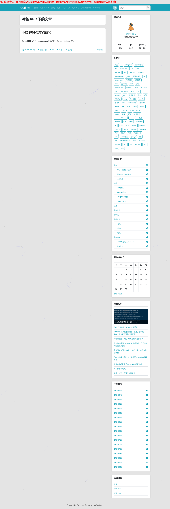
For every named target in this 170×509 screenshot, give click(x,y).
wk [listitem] (123, 106)
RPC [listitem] (132, 91)
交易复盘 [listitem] (132, 72)
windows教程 (121, 192)
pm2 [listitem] (122, 148)
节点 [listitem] (138, 91)
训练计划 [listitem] (129, 87)
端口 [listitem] (125, 144)
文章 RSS (117, 489)
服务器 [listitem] (134, 125)
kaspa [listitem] (135, 106)
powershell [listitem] (139, 122)
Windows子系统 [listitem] (125, 140)
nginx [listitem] (116, 84)
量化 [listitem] (145, 144)
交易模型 (120, 179)
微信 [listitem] (128, 76)
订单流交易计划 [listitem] (135, 110)
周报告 (119, 228)
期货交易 (120, 246)
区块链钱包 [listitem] (136, 76)
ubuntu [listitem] (141, 99)
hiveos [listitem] (117, 106)
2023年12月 (118, 440)
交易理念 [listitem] (124, 84)
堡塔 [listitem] (137, 84)
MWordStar (98, 505)
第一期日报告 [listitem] (119, 87)
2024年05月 (118, 431)
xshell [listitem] (130, 122)
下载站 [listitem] (123, 133)
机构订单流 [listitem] (123, 69)
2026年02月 (118, 404)
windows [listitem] (117, 72)
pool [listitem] (128, 106)
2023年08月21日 (30, 50)
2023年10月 (118, 449)
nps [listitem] (116, 69)
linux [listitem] (125, 72)
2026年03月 (118, 399)
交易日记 (117, 237)
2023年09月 (118, 453)
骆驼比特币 (25, 7)
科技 (115, 183)
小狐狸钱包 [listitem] (124, 91)
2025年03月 (118, 417)
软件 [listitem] (124, 95)
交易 (115, 165)
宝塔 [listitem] (131, 84)
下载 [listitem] (129, 133)
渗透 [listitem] (145, 95)
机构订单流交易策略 (124, 170)
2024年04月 (118, 435)
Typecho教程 (121, 201)
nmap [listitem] (125, 99)
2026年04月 (118, 395)
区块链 (70, 50)
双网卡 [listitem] (126, 129)
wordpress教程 (122, 197)
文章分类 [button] (44, 8)
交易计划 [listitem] (124, 110)
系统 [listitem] (139, 95)
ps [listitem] (115, 125)
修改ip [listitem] (117, 103)
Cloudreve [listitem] (143, 129)
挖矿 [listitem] (116, 91)
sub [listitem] (124, 122)
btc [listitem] (144, 76)
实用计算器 (86, 8)
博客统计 (96, 8)
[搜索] (132, 7)
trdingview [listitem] (128, 65)
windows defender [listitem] (120, 118)
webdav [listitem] (142, 106)
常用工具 (66, 8)
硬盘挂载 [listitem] (134, 129)
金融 (115, 206)
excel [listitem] (116, 110)
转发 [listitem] (134, 140)
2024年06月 (118, 426)
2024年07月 (118, 422)
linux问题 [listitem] (133, 99)
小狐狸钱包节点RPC (36, 33)
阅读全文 (100, 50)
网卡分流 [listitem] (142, 125)
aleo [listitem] (116, 137)
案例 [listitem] (131, 69)
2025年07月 (118, 408)
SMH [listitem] (123, 114)
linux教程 (120, 188)
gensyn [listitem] (133, 137)
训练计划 (117, 219)
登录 (115, 484)
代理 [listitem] (127, 125)
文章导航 (75, 8)
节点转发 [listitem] (118, 144)
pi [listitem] (121, 65)
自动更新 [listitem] (137, 114)
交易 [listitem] (137, 69)
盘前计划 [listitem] (144, 87)
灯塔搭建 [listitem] (129, 80)
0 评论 (61, 50)
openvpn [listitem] (117, 95)
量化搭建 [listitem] (137, 144)
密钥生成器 (56, 8)
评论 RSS (117, 493)
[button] (115, 8)
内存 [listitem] (116, 133)
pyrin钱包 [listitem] (139, 118)
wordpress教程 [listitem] (119, 76)
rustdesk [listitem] (117, 122)
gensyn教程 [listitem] (124, 137)
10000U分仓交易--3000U (126, 242)
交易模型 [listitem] (141, 72)
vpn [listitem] (131, 144)
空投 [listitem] (140, 137)
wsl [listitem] (116, 140)
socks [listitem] (121, 125)
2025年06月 (118, 413)
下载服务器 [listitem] (137, 133)
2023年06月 (118, 467)
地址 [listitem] (123, 103)
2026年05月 (118, 294)
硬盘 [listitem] (129, 114)
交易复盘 (117, 210)
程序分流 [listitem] (118, 129)
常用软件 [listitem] (132, 95)
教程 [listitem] (116, 148)
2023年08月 (118, 458)
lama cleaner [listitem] (119, 80)
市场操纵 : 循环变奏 (124, 174)
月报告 (119, 233)
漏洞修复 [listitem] (137, 80)
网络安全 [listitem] (118, 99)
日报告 (119, 224)
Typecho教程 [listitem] (139, 65)
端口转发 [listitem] (142, 140)
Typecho (80, 505)
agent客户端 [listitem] (132, 103)
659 (53, 50)
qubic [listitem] (131, 118)
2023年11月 (118, 444)
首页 (36, 8)
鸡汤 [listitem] (136, 87)
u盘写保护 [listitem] (142, 103)
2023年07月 (118, 462)
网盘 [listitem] (116, 65)
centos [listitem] (117, 114)
